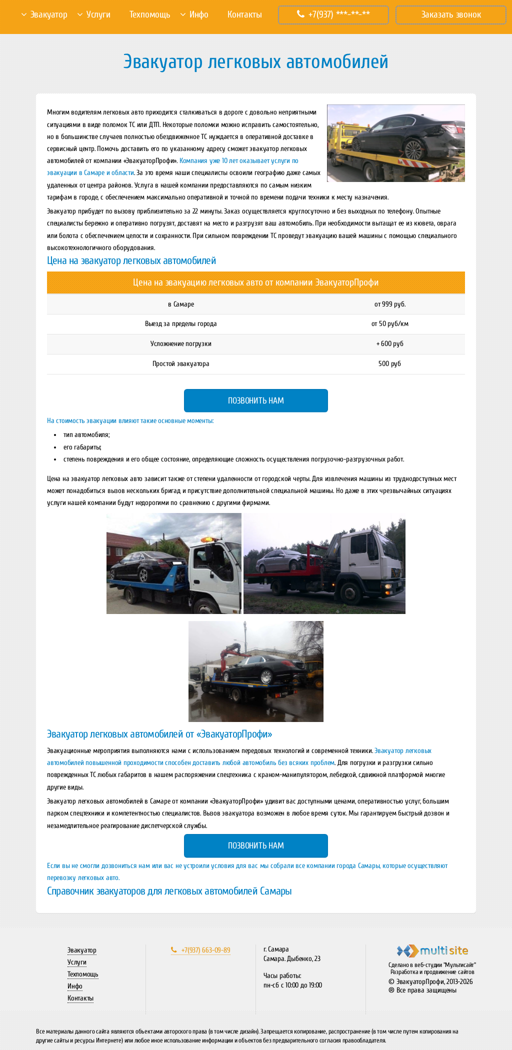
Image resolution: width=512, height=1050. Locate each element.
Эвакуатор (49, 14)
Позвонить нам (256, 401)
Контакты (245, 14)
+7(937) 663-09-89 (200, 950)
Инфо (199, 14)
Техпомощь (150, 14)
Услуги (98, 14)
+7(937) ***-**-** (333, 14)
